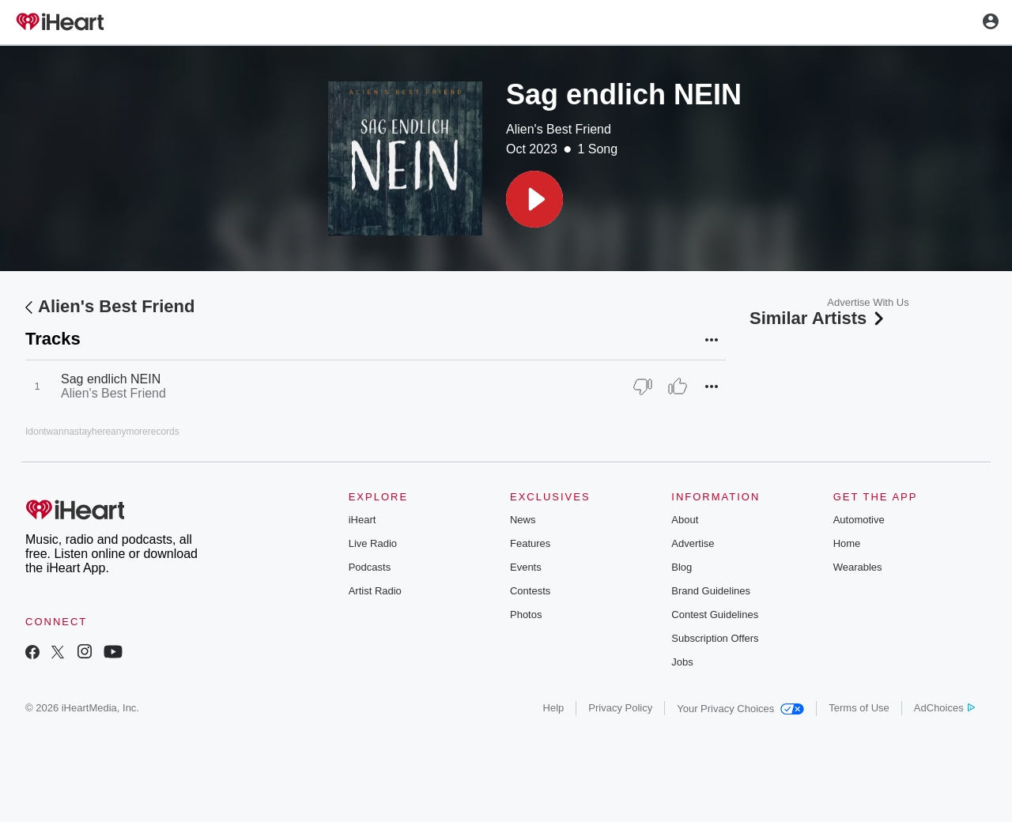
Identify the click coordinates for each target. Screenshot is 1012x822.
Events (526, 567)
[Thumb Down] (643, 386)
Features (530, 543)
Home (847, 543)
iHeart (362, 520)
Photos (526, 614)
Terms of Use (859, 708)
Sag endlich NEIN (110, 379)
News (523, 520)
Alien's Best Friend (558, 129)
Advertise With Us (867, 302)
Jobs (682, 662)
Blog (681, 567)
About (684, 520)
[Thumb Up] (677, 386)
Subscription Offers (714, 638)
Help (554, 708)
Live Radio (373, 543)
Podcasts (370, 567)
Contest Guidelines (714, 614)
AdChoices (944, 708)
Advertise (692, 543)
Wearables (857, 567)
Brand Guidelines (710, 591)
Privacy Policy (620, 708)
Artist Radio (375, 591)
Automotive (859, 520)
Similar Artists (818, 318)
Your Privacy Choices (740, 709)
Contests (530, 591)
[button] (534, 199)
